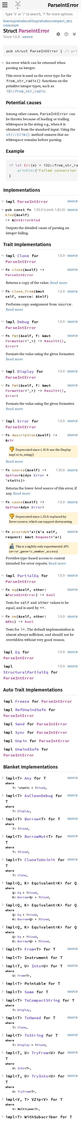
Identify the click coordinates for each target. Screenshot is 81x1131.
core (6, 25)
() (61, 341)
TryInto (40, 1076)
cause (17, 502)
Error (10, 346)
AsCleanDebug (38, 795)
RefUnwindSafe (30, 709)
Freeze (22, 701)
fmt (15, 336)
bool (50, 595)
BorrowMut (35, 836)
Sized (41, 788)
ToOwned (32, 1017)
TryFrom (40, 1052)
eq (14, 589)
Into (36, 965)
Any (28, 778)
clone (17, 269)
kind (9, 215)
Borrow (31, 818)
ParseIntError (63, 5)
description (24, 435)
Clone (23, 255)
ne (14, 616)
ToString (33, 1035)
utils (31, 21)
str (11, 440)
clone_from (22, 291)
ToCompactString (42, 1000)
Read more (58, 282)
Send (20, 723)
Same (29, 991)
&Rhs (9, 621)
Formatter (15, 341)
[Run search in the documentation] (40, 14)
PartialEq (28, 575)
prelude (20, 21)
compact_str (60, 21)
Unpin (21, 740)
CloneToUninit (39, 859)
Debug (23, 321)
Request (43, 537)
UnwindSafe (27, 749)
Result (50, 341)
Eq (17, 652)
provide (19, 532)
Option (11, 475)
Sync (20, 732)
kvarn (7, 21)
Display (25, 371)
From (29, 949)
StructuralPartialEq (25, 672)
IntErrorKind (27, 220)
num (15, 25)
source (27, 37)
